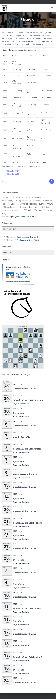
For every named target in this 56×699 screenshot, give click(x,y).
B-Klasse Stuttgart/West (28, 240)
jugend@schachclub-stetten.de (23, 216)
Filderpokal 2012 (12, 171)
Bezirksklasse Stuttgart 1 (28, 237)
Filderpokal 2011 (12, 174)
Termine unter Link (13, 374)
